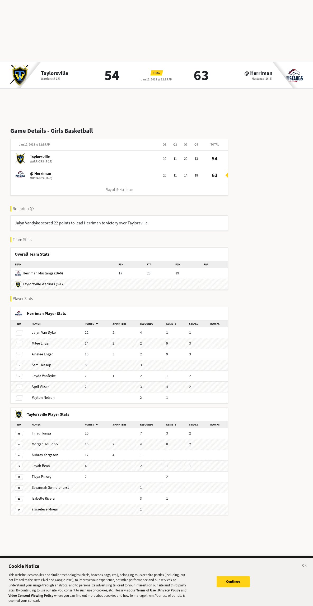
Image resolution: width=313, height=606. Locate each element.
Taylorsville (54, 73)
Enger (41, 343)
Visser (40, 386)
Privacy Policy (169, 596)
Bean (41, 465)
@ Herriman (258, 73)
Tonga (41, 433)
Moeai (45, 509)
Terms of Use (146, 596)
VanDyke (44, 375)
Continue (233, 587)
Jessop (41, 365)
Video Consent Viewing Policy (30, 601)
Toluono (45, 444)
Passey (42, 476)
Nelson (43, 397)
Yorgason (45, 455)
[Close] (304, 572)
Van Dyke (44, 332)
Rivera (43, 498)
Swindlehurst (50, 487)
